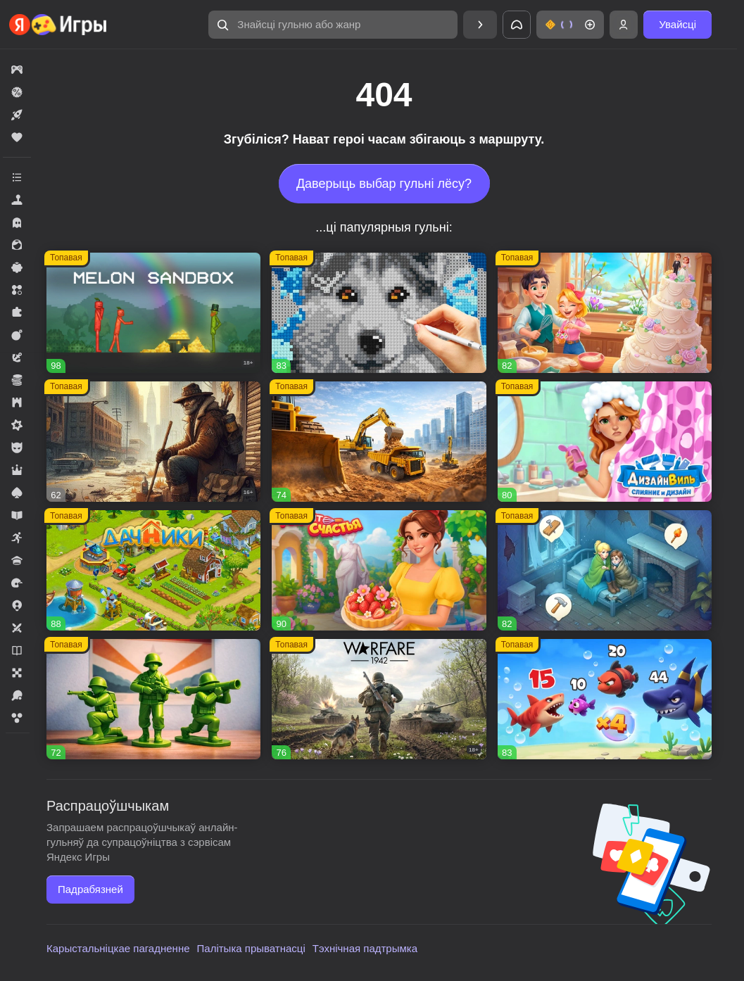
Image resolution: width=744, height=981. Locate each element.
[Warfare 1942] (379, 699)
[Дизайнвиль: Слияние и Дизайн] (605, 441)
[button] (333, 25)
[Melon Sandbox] (153, 313)
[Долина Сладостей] (605, 313)
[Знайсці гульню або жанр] (333, 24)
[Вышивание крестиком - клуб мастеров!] (379, 313)
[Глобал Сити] (379, 441)
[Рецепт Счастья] (379, 570)
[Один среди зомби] (153, 441)
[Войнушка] (153, 699)
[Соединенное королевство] (605, 699)
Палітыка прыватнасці (251, 948)
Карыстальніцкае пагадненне (118, 948)
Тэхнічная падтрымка (365, 948)
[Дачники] (153, 570)
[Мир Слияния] (605, 570)
